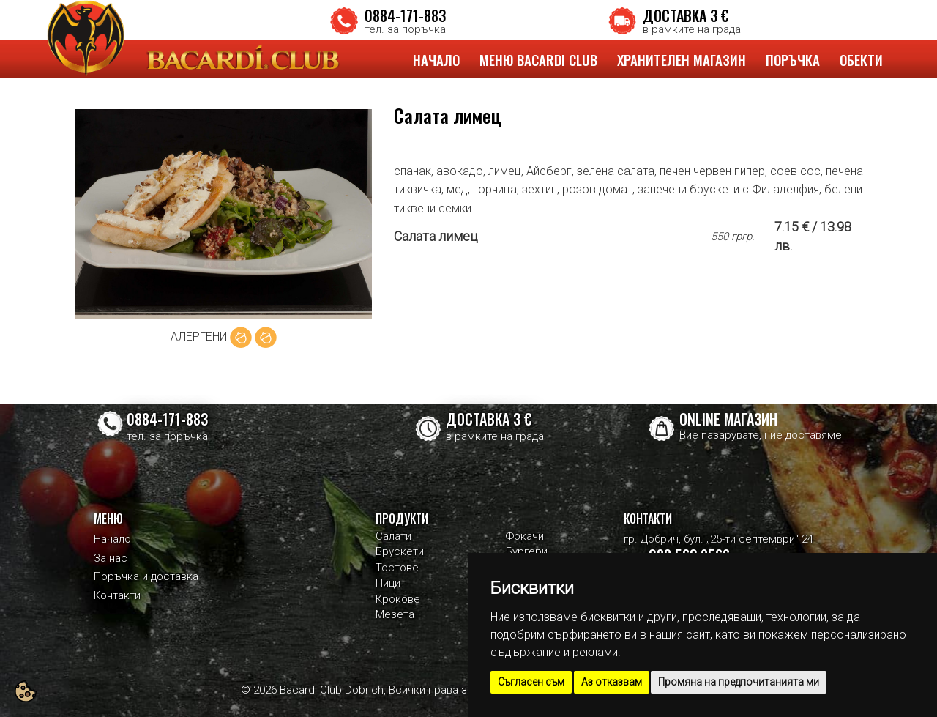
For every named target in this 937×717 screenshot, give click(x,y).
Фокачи (525, 536)
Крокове (398, 599)
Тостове (397, 567)
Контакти (117, 595)
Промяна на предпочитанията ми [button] (738, 682)
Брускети (400, 551)
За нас (110, 558)
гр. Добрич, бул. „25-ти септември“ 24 (718, 539)
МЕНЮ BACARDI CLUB (538, 59)
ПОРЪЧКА (793, 59)
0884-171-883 (405, 15)
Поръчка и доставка (146, 576)
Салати (393, 536)
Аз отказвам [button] (611, 682)
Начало (112, 539)
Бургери (527, 551)
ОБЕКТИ (861, 59)
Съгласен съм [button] (531, 682)
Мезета (395, 614)
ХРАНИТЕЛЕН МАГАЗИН (681, 59)
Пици (388, 583)
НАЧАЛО (436, 59)
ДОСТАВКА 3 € (686, 15)
